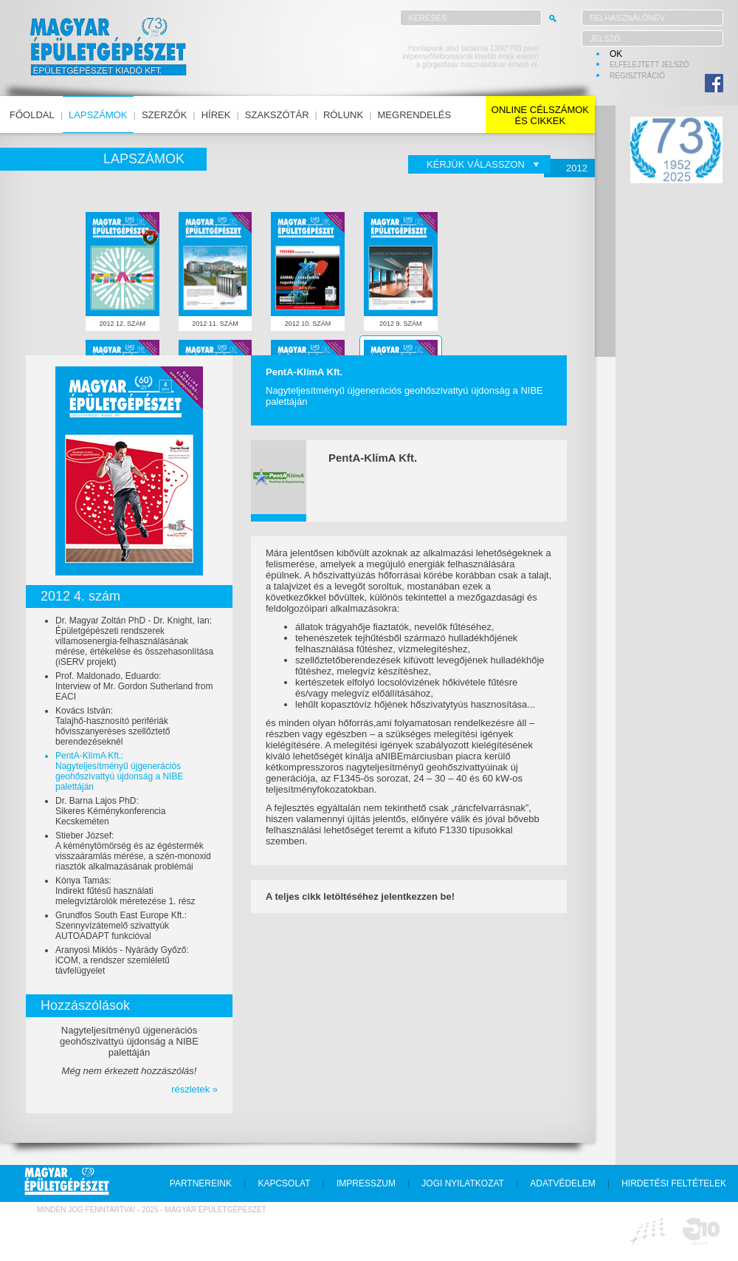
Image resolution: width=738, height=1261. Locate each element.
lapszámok (98, 114)
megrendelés (415, 114)
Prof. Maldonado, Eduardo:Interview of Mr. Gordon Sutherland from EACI (134, 686)
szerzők (164, 114)
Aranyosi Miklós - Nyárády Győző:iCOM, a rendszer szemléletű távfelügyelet (122, 960)
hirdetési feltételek (673, 1183)
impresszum (366, 1183)
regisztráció (637, 76)
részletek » (194, 1089)
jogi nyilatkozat (462, 1183)
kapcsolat (284, 1183)
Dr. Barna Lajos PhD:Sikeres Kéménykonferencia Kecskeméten (110, 811)
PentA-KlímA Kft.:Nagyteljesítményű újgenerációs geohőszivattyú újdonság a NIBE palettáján (119, 771)
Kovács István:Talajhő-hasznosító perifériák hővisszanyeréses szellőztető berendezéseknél (112, 726)
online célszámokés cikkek (540, 115)
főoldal (32, 114)
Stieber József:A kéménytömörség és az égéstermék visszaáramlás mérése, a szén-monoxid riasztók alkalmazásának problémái (133, 851)
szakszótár (277, 114)
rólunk (343, 114)
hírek (216, 114)
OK (616, 54)
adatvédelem (562, 1183)
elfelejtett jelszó (649, 65)
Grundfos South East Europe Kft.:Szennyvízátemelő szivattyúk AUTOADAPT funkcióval (121, 925)
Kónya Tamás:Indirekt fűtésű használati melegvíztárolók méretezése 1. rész (125, 890)
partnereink (201, 1183)
